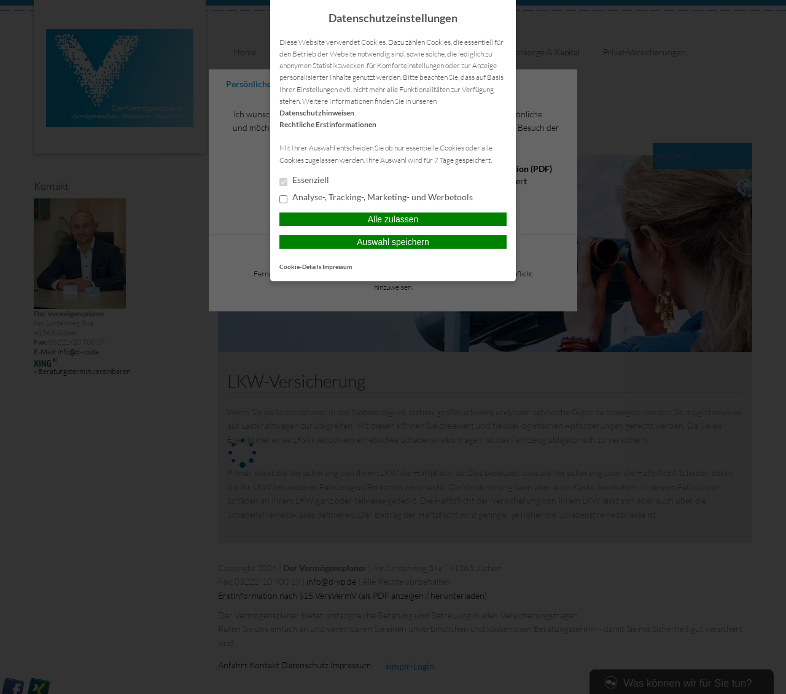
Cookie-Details (300, 266)
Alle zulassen (393, 219)
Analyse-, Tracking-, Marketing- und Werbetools (376, 197)
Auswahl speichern (393, 242)
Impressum (337, 266)
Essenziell (304, 180)
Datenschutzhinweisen (316, 112)
